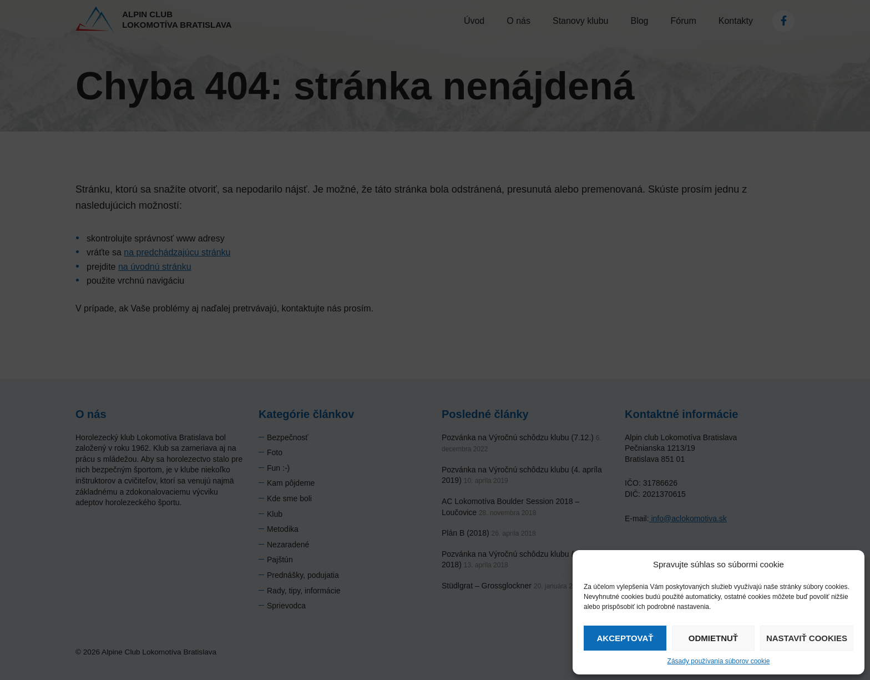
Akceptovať (624, 638)
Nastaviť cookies (806, 638)
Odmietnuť (713, 638)
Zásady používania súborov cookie (718, 661)
